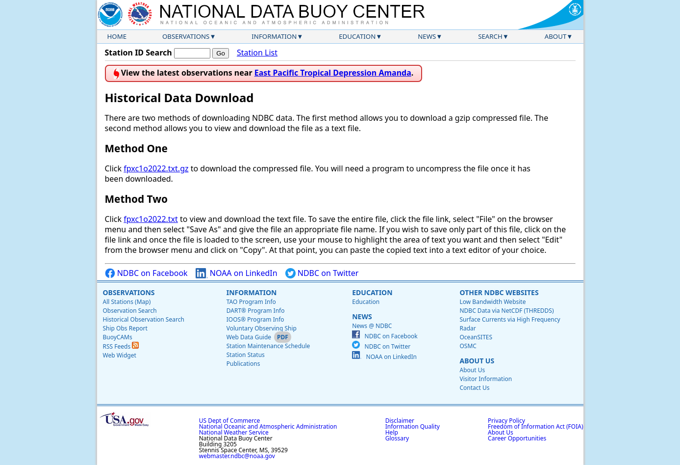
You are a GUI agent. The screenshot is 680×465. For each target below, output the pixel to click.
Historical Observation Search (143, 319)
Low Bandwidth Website (492, 302)
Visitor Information (485, 379)
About (556, 36)
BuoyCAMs (117, 337)
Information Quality (412, 426)
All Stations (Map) (127, 302)
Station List (257, 53)
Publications (243, 363)
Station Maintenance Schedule (268, 346)
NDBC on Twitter (322, 273)
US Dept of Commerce (229, 420)
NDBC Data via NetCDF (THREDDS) (506, 310)
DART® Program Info (256, 310)
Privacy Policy (506, 420)
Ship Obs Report (125, 328)
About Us (476, 360)
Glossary (397, 438)
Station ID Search (138, 52)
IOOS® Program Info (255, 319)
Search (490, 36)
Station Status (246, 355)
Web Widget (119, 355)
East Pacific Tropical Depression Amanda (332, 72)
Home (117, 36)
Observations (185, 36)
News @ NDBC (372, 326)
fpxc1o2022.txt (151, 219)
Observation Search (130, 310)
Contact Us (474, 387)
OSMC (467, 346)
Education (357, 36)
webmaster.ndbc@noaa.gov (237, 456)
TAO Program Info (251, 302)
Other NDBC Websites (498, 292)
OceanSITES (475, 337)
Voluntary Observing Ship (262, 328)
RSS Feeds (121, 346)
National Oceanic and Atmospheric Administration (268, 426)
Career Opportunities (517, 438)
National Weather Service (234, 432)
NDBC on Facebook (146, 273)
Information (274, 36)
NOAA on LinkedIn (236, 273)
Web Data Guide (249, 337)
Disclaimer (399, 420)
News (427, 36)
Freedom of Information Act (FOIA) (535, 426)
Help (391, 432)
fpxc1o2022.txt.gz (156, 168)
